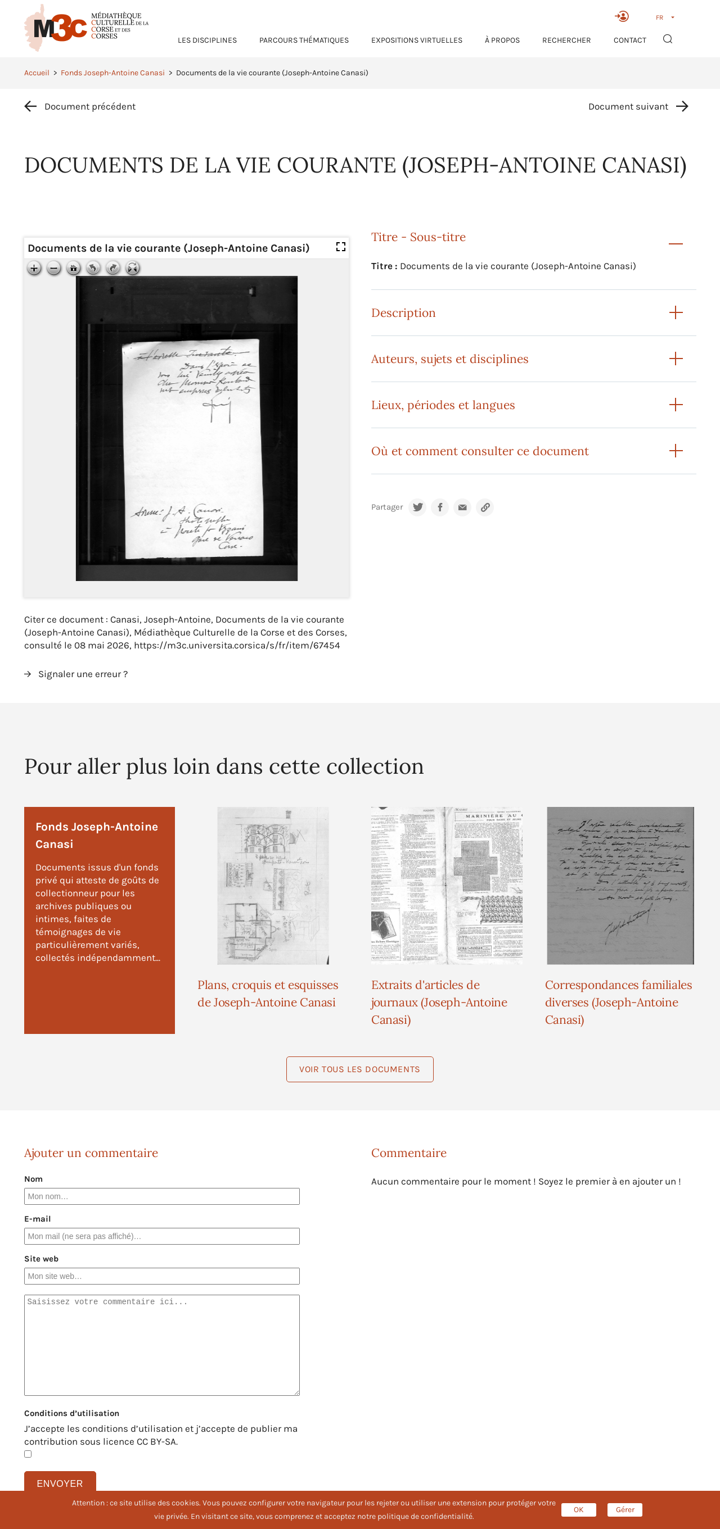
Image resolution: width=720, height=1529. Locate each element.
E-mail (37, 1219)
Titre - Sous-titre (418, 236)
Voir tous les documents (360, 1069)
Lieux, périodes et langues (443, 404)
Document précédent (90, 106)
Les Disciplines (207, 40)
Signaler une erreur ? (83, 673)
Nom (33, 1179)
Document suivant (628, 106)
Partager (387, 507)
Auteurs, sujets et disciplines (450, 358)
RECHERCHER (566, 40)
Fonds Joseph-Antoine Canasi (113, 73)
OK (579, 1509)
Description (403, 312)
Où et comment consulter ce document (480, 451)
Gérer (625, 1509)
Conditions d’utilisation (71, 1413)
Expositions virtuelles (416, 40)
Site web (41, 1259)
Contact (630, 40)
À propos (502, 40)
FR (659, 17)
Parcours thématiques (304, 40)
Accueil (37, 73)
